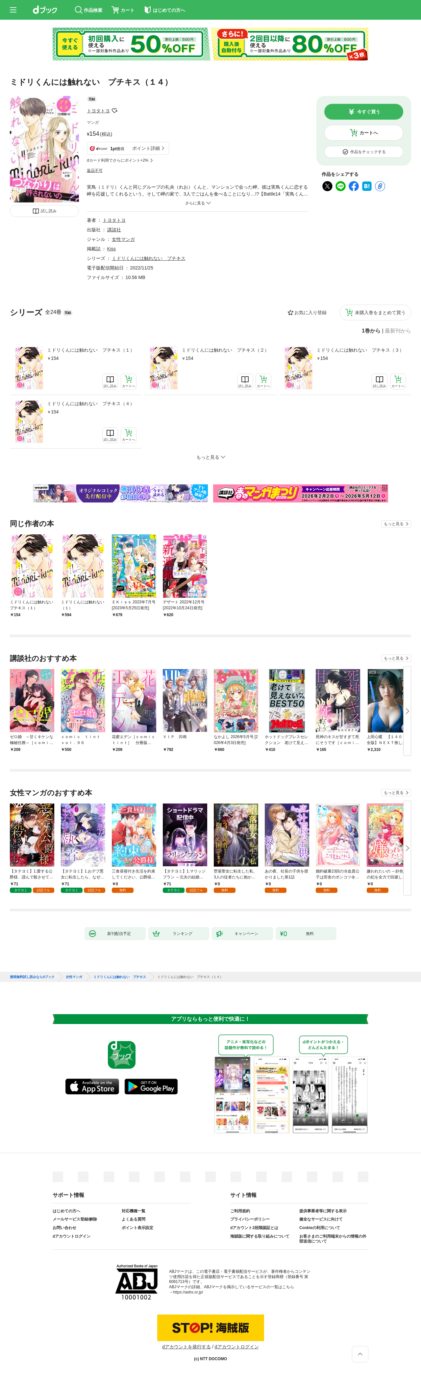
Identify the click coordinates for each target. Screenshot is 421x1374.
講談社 (114, 229)
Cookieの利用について (319, 1227)
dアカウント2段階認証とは (254, 1227)
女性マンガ (123, 239)
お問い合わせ (64, 1227)
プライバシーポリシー (250, 1219)
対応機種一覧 (133, 1211)
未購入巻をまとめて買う (380, 312)
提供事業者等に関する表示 (323, 1211)
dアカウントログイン (71, 1236)
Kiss (111, 248)
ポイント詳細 (146, 148)
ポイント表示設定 (137, 1227)
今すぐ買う (368, 111)
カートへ (368, 132)
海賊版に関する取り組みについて (259, 1236)
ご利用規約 (240, 1211)
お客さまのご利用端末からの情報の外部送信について (332, 1239)
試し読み (49, 211)
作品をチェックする (368, 152)
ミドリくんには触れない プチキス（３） (360, 350)
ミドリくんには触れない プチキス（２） (225, 350)
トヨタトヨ (98, 110)
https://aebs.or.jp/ (188, 1292)
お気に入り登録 (310, 312)
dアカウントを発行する (186, 1346)
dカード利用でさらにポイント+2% (117, 160)
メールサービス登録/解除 (75, 1219)
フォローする (114, 110)
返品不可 (95, 170)
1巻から (371, 331)
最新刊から (398, 331)
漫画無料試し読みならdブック (32, 977)
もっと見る (394, 524)
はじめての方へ (66, 1211)
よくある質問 (133, 1219)
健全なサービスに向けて (321, 1219)
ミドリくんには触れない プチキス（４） (91, 403)
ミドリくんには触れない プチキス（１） (91, 350)
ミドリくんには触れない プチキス (149, 258)
